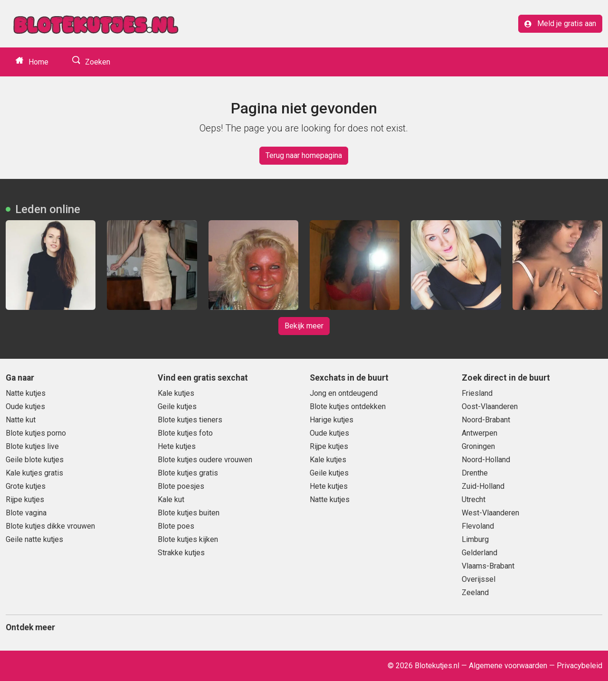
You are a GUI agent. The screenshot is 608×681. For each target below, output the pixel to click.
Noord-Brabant (486, 419)
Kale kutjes (176, 393)
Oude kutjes (25, 406)
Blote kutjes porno (36, 433)
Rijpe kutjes (25, 499)
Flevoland (478, 526)
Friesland (477, 393)
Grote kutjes (26, 486)
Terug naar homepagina (304, 155)
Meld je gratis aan (560, 23)
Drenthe (475, 472)
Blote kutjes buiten (188, 512)
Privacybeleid (579, 665)
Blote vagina (26, 512)
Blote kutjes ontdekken (348, 406)
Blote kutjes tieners (190, 419)
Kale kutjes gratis (34, 472)
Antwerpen (479, 433)
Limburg (475, 539)
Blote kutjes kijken (188, 539)
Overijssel (478, 579)
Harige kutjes (331, 419)
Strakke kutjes (181, 552)
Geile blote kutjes (35, 459)
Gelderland (479, 552)
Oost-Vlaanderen (490, 406)
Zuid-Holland (483, 486)
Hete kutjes (177, 446)
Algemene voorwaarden (508, 665)
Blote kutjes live (32, 446)
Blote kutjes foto (185, 433)
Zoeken (96, 61)
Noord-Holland (486, 459)
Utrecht (473, 499)
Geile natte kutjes (34, 539)
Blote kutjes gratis (188, 472)
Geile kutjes (177, 406)
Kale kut (171, 499)
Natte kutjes (26, 393)
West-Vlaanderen (490, 512)
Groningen (478, 446)
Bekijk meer (304, 325)
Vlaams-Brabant (488, 565)
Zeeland (475, 592)
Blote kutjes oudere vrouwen (205, 459)
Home (37, 61)
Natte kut (21, 419)
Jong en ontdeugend (344, 393)
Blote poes (176, 526)
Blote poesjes (181, 486)
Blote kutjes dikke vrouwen (50, 526)
